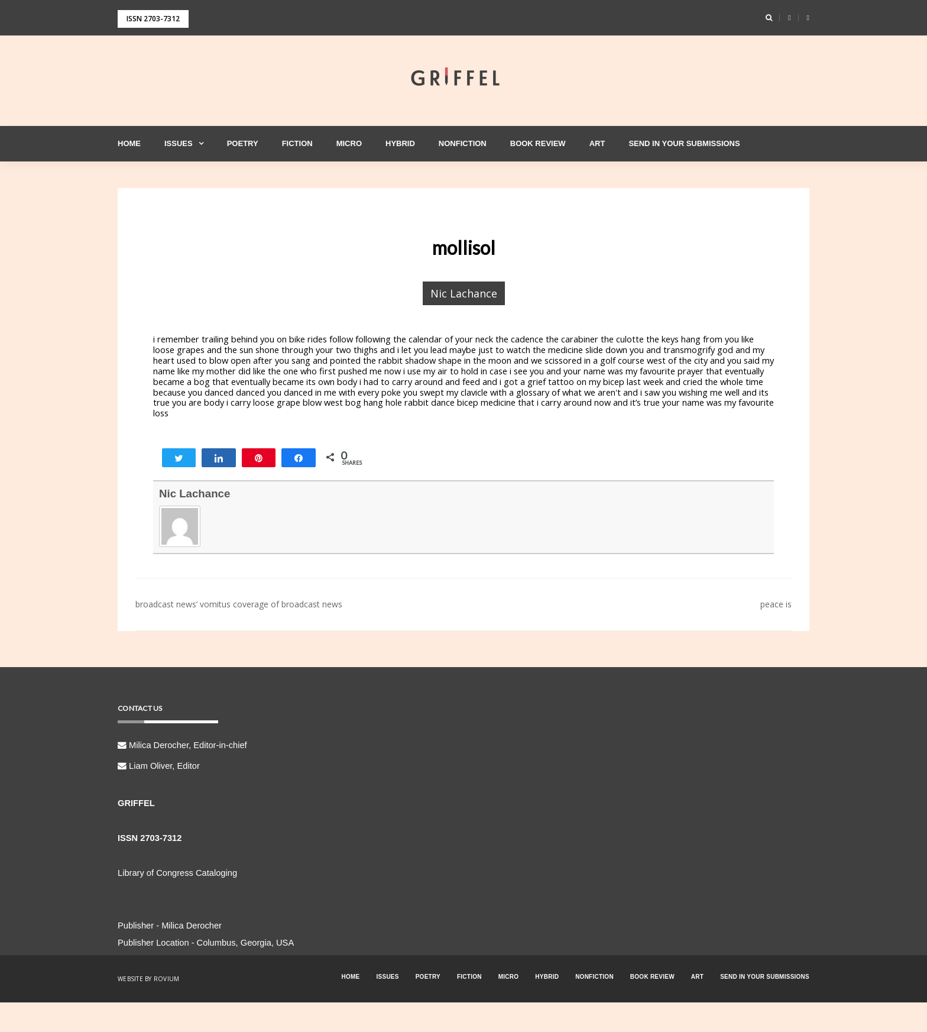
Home (129, 143)
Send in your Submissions (684, 143)
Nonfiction (463, 143)
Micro (349, 143)
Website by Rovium (148, 979)
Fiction (297, 143)
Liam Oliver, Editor (159, 766)
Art (597, 143)
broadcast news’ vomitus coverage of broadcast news (238, 604)
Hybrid (400, 143)
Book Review (538, 143)
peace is (776, 604)
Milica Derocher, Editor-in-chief (182, 745)
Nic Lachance (463, 293)
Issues (178, 143)
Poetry (242, 143)
